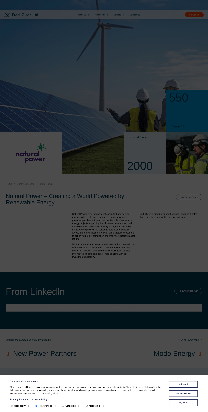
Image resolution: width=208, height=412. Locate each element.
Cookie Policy (40, 399)
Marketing (93, 406)
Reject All (183, 402)
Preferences (44, 406)
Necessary (18, 406)
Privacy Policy (19, 399)
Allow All (183, 384)
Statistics (69, 406)
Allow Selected (183, 393)
